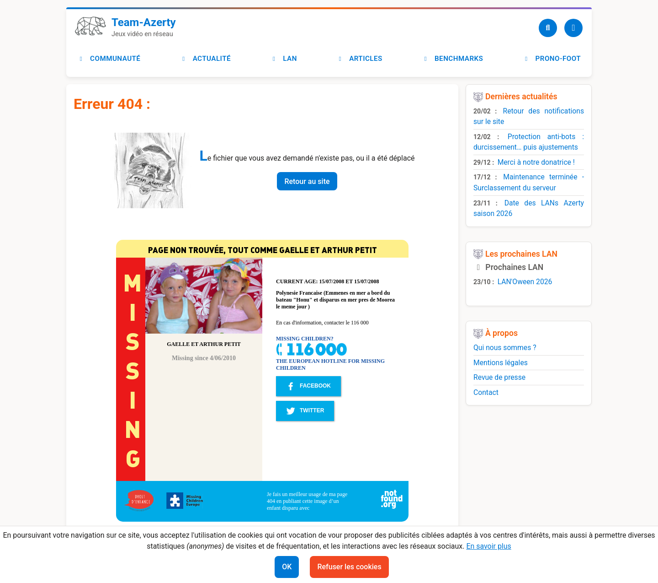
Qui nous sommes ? (504, 347)
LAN (283, 58)
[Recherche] (548, 28)
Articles (359, 58)
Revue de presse (499, 377)
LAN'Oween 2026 (525, 281)
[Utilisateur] (573, 28)
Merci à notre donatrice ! (536, 162)
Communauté (108, 58)
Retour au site (306, 181)
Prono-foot (551, 58)
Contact (486, 392)
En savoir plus (488, 546)
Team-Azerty (143, 22)
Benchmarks (452, 58)
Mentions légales (500, 362)
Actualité (205, 58)
